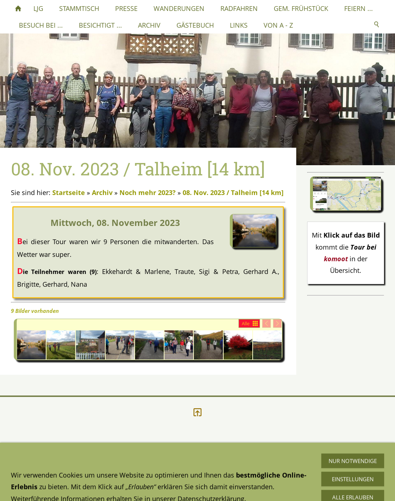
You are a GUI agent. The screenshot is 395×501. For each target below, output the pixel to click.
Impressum (152, 469)
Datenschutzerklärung (44, 469)
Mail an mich (279, 477)
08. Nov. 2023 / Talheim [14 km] (233, 192)
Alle (245, 323)
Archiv (102, 192)
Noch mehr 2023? (147, 192)
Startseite (68, 192)
